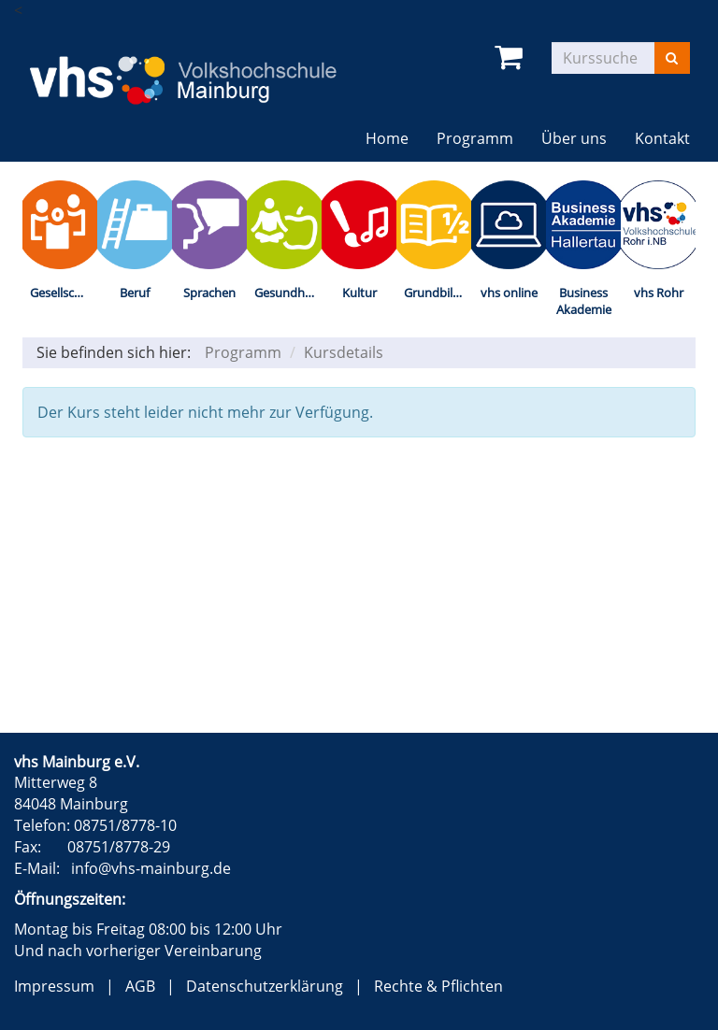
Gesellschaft (63, 292)
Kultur (359, 292)
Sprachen (209, 292)
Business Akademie (583, 301)
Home (387, 138)
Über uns (574, 138)
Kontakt (662, 138)
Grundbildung (437, 292)
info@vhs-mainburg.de (151, 868)
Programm (475, 138)
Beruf (135, 292)
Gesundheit (286, 292)
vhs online (509, 292)
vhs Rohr (658, 292)
